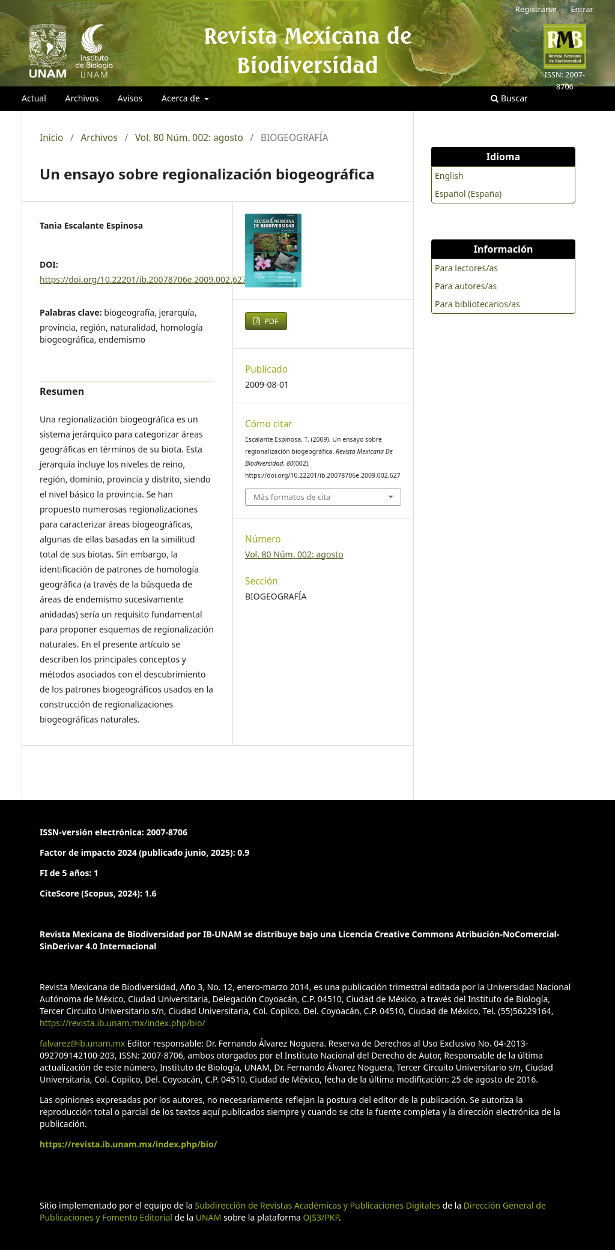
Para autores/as (466, 286)
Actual (34, 98)
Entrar (582, 9)
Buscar (509, 98)
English (449, 175)
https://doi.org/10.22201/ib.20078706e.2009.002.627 (143, 279)
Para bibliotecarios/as (477, 304)
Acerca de (182, 98)
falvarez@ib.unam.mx (82, 1043)
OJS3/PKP (321, 1217)
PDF (270, 321)
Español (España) (468, 193)
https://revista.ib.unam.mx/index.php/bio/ (122, 1023)
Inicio (51, 138)
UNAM (209, 1217)
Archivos (81, 98)
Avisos (130, 98)
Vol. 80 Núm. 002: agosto (189, 138)
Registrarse (536, 9)
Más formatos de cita (291, 496)
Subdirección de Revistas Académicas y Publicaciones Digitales (317, 1205)
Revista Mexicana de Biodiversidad (307, 50)
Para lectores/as (466, 268)
